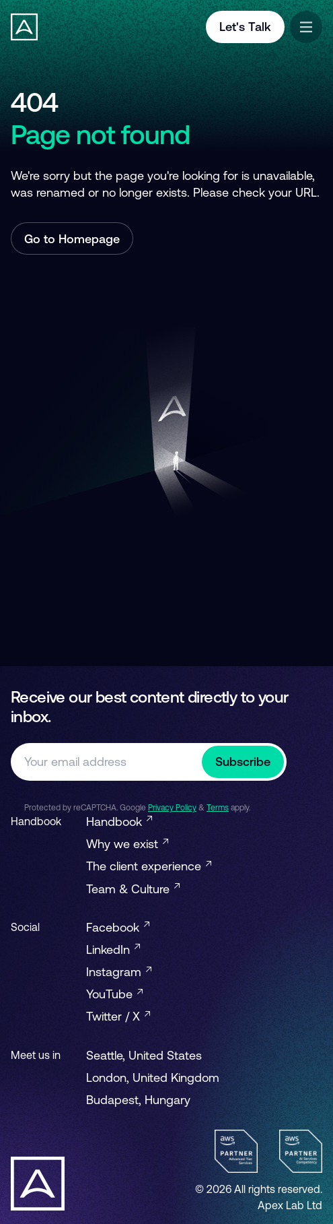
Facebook (117, 927)
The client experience (148, 866)
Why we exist (127, 844)
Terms (218, 807)
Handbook (119, 821)
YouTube (114, 994)
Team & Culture (133, 889)
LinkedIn (113, 949)
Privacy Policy (172, 807)
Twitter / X (118, 1016)
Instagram (118, 972)
